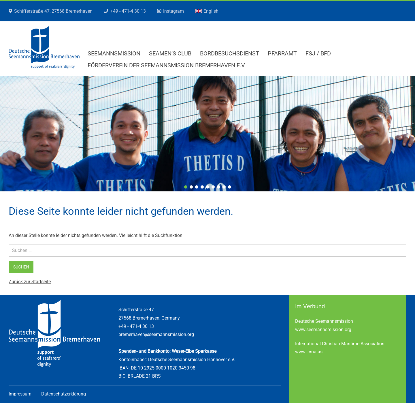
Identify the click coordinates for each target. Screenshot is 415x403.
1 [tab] (185, 187)
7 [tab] (218, 187)
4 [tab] (202, 187)
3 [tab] (196, 187)
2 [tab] (191, 187)
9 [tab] (229, 187)
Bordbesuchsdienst (229, 53)
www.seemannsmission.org (323, 329)
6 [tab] (213, 187)
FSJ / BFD (318, 53)
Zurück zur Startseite (30, 281)
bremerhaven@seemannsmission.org (156, 334)
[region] (207, 133)
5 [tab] (207, 187)
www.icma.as (308, 352)
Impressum (20, 394)
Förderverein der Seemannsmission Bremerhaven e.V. (167, 65)
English (206, 11)
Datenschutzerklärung (63, 394)
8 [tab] (224, 187)
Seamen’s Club (170, 53)
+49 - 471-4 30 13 (128, 11)
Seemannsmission (114, 53)
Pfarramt (282, 53)
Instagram (173, 11)
